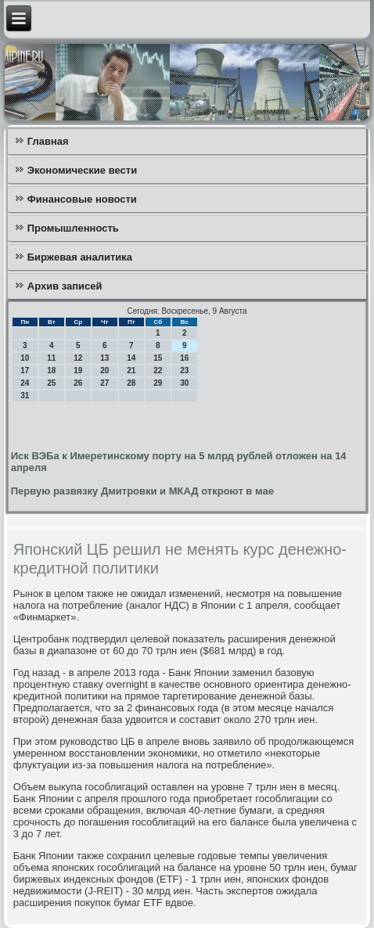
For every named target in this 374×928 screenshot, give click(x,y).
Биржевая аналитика (79, 257)
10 (24, 358)
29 (157, 383)
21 (131, 370)
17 (24, 370)
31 (24, 395)
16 (184, 358)
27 (104, 383)
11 (51, 358)
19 (78, 370)
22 (157, 370)
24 (24, 383)
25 (51, 383)
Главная (48, 141)
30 (184, 383)
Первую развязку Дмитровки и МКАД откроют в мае (142, 491)
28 (131, 383)
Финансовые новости (82, 199)
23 (184, 370)
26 (78, 383)
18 (51, 370)
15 (157, 358)
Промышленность (73, 228)
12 (78, 358)
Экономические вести (82, 170)
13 (104, 358)
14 (131, 358)
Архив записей (64, 286)
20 (104, 370)
